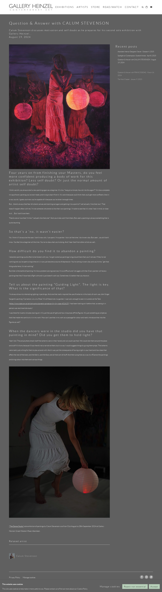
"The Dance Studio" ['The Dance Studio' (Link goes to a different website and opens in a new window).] (16, 526)
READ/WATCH (112, 7)
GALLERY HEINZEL (31, 7)
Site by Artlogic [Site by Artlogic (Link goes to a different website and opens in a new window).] (61, 582)
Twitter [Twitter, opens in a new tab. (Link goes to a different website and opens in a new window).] (151, 577)
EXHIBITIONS (64, 7)
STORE (95, 7)
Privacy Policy (14, 577)
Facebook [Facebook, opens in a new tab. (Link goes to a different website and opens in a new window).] (142, 577)
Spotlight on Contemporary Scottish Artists (132, 56)
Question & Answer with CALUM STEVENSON (134, 60)
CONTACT (132, 7)
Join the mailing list (151, 7)
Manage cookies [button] (29, 577)
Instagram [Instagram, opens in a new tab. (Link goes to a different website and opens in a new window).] (146, 577)
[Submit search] (143, 7)
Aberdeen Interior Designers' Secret (130, 52)
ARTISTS (82, 7)
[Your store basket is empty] (146, 7)
